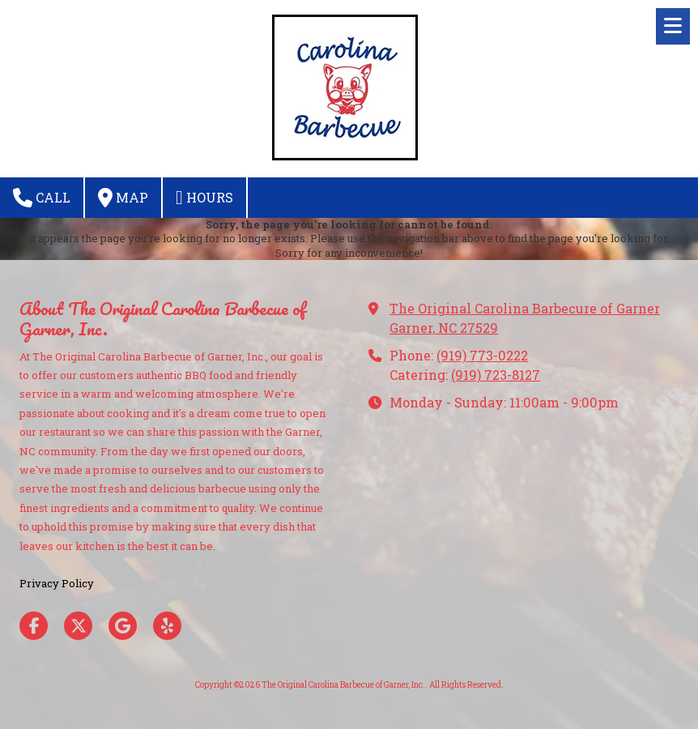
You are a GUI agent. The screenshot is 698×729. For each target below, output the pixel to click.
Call (41, 197)
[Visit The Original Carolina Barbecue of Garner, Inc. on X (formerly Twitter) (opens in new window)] (78, 626)
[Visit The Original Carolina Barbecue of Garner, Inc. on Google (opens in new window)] (123, 626)
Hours (204, 197)
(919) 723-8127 (495, 374)
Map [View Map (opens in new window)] (123, 197)
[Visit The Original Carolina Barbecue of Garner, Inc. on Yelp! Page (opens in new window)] (167, 626)
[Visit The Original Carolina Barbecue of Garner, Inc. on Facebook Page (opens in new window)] (33, 626)
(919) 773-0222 (482, 355)
